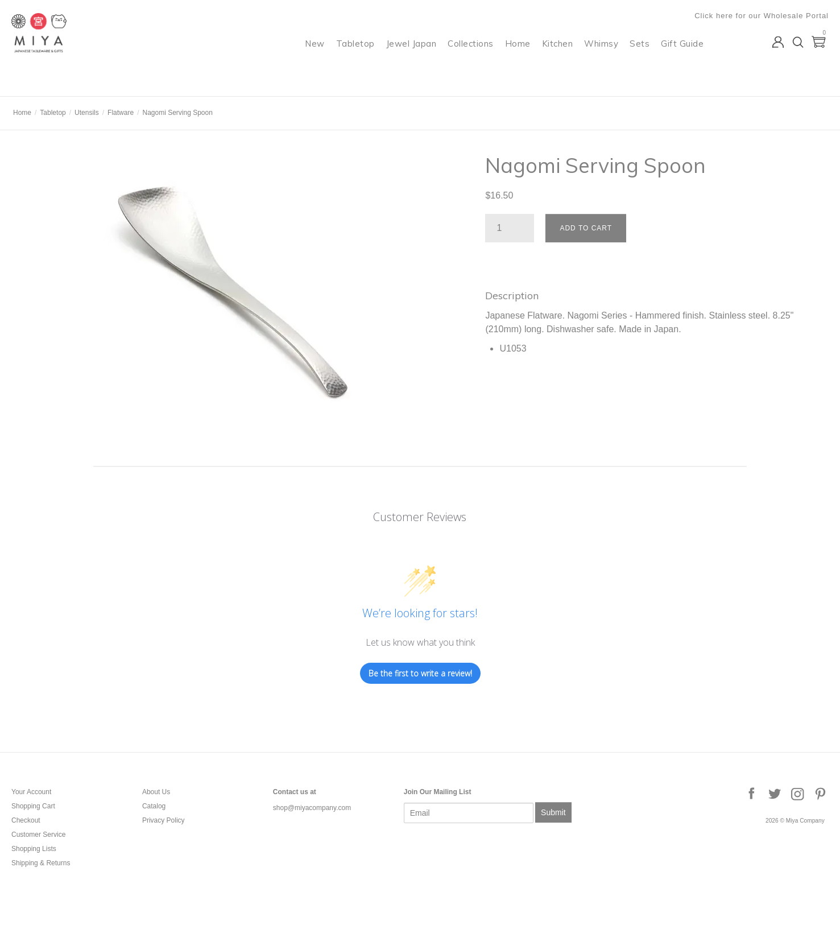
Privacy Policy (163, 820)
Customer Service (38, 835)
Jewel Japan (411, 54)
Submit (553, 812)
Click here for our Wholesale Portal (761, 15)
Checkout (25, 820)
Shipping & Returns (40, 863)
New (315, 54)
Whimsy (601, 54)
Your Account (31, 792)
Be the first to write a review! (420, 673)
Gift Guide (682, 54)
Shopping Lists (33, 849)
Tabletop (355, 54)
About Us (156, 792)
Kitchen (557, 54)
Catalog (153, 806)
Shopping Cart (33, 806)
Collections (471, 54)
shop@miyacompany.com (312, 808)
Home (518, 54)
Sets (639, 54)
